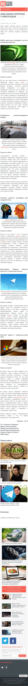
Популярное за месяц (14, 590)
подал (2, 359)
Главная (2, 19)
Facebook (7, 220)
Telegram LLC (10, 432)
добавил (8, 291)
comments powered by (9, 517)
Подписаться (22, 655)
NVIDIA (9, 62)
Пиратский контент (14, 428)
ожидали (17, 236)
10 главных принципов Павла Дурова (10, 483)
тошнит (22, 82)
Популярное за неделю (14, 587)
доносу (9, 315)
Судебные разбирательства (8, 427)
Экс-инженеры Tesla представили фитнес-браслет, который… (18, 623)
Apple (24, 397)
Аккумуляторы (9, 430)
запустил (20, 220)
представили (4, 147)
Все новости (21, 17)
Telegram (3, 291)
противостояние (17, 397)
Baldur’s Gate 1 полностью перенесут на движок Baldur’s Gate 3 (19, 605)
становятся (3, 241)
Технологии (8, 426)
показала (13, 62)
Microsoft (24, 357)
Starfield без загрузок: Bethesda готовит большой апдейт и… (18, 631)
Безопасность (7, 424)
